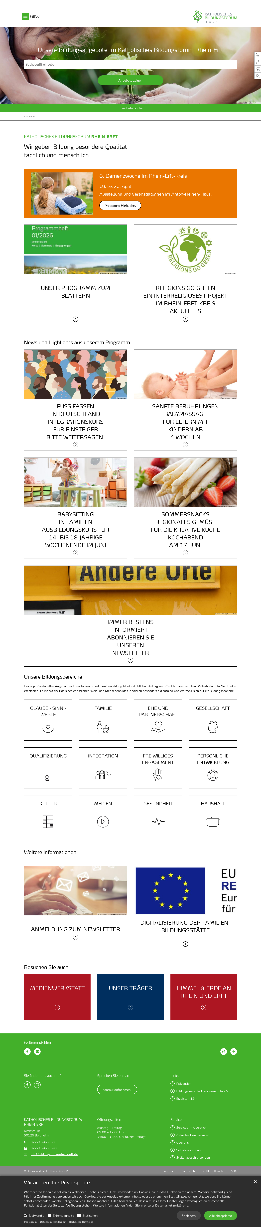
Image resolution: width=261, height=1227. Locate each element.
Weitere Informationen (50, 852)
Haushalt (213, 803)
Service (176, 1119)
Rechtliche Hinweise (81, 1221)
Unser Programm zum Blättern (75, 291)
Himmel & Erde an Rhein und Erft (204, 992)
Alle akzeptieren (220, 1215)
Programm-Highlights (120, 205)
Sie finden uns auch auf (42, 1075)
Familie (103, 708)
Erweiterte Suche (130, 108)
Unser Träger (130, 988)
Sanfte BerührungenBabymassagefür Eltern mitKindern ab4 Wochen (185, 422)
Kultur (48, 803)
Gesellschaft (213, 708)
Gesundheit (158, 803)
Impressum (30, 1221)
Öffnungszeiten (109, 1119)
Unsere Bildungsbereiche (53, 677)
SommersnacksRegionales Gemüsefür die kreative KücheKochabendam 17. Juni (185, 530)
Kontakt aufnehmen (117, 1089)
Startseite (29, 116)
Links (174, 1075)
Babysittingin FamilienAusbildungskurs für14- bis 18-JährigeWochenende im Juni (75, 530)
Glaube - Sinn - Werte (48, 711)
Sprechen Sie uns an (113, 1075)
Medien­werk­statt (57, 988)
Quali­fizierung (48, 756)
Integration (103, 756)
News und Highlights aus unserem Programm (77, 342)
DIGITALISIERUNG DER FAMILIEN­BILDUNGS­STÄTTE (185, 926)
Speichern (189, 1215)
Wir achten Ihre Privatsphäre (57, 1182)
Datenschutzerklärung (171, 1205)
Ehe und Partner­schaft (158, 711)
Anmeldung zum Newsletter (75, 929)
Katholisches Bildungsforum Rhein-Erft (53, 1121)
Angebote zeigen (130, 80)
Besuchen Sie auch (46, 967)
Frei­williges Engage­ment (158, 759)
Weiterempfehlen (37, 1042)
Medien (103, 803)
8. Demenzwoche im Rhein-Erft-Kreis (143, 176)
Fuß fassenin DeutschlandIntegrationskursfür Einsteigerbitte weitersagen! (75, 422)
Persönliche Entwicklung (213, 759)
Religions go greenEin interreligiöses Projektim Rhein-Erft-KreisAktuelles (185, 299)
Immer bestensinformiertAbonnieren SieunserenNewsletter (130, 637)
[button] (257, 55)
